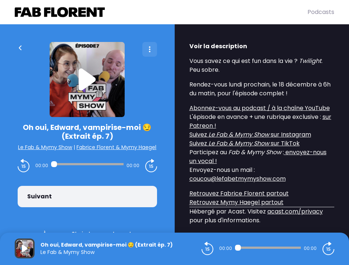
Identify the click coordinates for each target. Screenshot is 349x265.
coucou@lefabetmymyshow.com (237, 178)
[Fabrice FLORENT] (161, 12)
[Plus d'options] (149, 49)
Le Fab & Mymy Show (45, 147)
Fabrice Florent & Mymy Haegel (116, 147)
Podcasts (320, 12)
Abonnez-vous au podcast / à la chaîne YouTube (259, 108)
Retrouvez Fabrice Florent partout (239, 193)
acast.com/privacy (295, 211)
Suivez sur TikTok (244, 143)
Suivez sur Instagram (250, 134)
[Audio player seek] (87, 164)
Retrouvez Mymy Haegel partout (236, 202)
